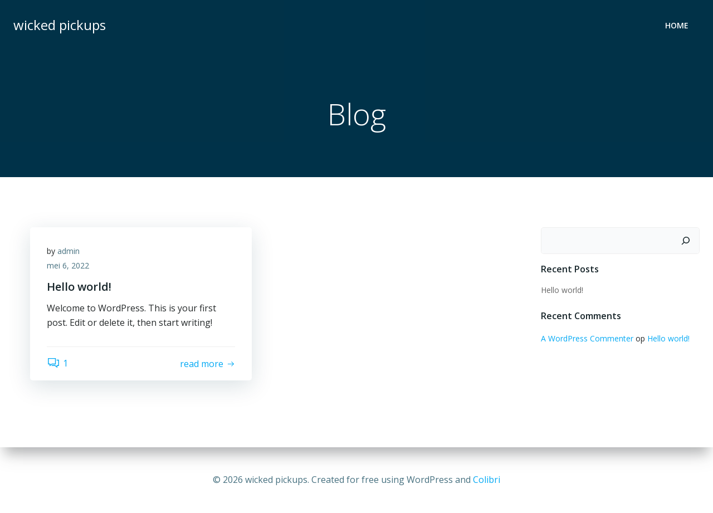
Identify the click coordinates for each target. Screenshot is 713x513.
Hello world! (562, 290)
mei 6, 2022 (68, 265)
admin (68, 251)
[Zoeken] (685, 240)
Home (676, 25)
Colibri (486, 479)
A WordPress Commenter (587, 338)
